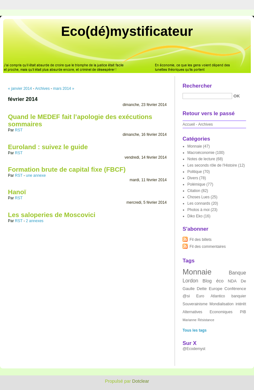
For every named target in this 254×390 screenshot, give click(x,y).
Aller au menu (204, 4)
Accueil (189, 124)
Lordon (190, 280)
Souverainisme (195, 304)
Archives (42, 88)
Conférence (235, 288)
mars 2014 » (63, 88)
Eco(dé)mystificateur (127, 31)
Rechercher (197, 86)
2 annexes (34, 221)
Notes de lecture (201, 159)
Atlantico (218, 296)
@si (186, 296)
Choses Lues (198, 197)
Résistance (206, 320)
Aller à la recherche (235, 4)
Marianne (190, 320)
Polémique (196, 184)
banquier (238, 296)
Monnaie (194, 146)
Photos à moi (198, 210)
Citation (193, 190)
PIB (243, 312)
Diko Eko (195, 216)
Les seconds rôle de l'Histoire (212, 165)
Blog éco (213, 280)
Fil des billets (200, 239)
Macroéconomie (200, 152)
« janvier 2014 (20, 88)
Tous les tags (195, 330)
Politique (194, 171)
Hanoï (17, 191)
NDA (232, 281)
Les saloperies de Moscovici (51, 214)
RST (19, 130)
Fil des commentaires (208, 246)
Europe (216, 288)
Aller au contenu (176, 4)
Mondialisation (222, 304)
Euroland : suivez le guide (48, 146)
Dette (202, 288)
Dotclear (140, 381)
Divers (192, 178)
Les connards (198, 203)
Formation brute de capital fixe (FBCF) (66, 169)
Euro (200, 296)
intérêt (241, 304)
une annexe (36, 175)
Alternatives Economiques (207, 312)
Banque (237, 272)
